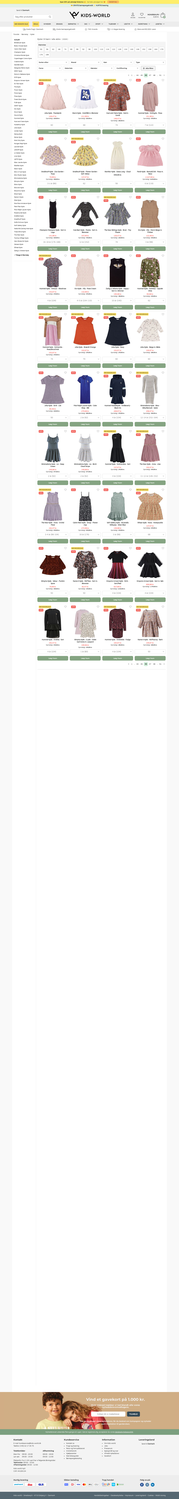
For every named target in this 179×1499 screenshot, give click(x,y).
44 (137, 75)
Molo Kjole (18, 184)
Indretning (144, 24)
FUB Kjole (17, 102)
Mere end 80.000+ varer (145, 29)
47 (150, 75)
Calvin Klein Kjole (20, 49)
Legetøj (160, 24)
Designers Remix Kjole (21, 68)
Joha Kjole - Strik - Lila (52, 406)
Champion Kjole (19, 52)
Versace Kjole (18, 244)
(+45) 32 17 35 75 (27, 1446)
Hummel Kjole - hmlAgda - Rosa (150, 113)
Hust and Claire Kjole (21, 121)
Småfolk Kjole (19, 216)
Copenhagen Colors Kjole (23, 58)
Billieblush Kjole (19, 43)
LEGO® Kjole (18, 150)
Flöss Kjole (18, 96)
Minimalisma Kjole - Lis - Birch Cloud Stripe (85, 465)
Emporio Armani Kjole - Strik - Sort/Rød (117, 582)
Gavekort (107, 1456)
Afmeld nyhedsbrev (111, 1453)
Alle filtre (148, 68)
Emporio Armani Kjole (21, 80)
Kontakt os (70, 1443)
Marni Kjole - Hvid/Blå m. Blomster (85, 113)
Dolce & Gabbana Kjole (22, 74)
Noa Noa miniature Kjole (22, 203)
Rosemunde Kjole (20, 213)
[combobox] (52, 125)
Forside (16, 34)
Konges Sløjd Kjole (20, 143)
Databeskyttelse (117, 1495)
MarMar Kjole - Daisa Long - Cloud (118, 172)
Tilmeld (133, 1414)
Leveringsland (140, 1495)
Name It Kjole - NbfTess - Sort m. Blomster (85, 582)
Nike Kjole (17, 200)
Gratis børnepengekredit (64, 29)
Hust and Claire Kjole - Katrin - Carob (117, 114)
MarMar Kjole (18, 165)
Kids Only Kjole (19, 140)
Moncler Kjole (19, 188)
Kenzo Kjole (18, 137)
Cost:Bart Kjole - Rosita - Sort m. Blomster (85, 231)
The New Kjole (19, 235)
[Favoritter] (65, 80)
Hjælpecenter (71, 1453)
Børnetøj (73, 24)
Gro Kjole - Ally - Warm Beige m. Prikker (150, 231)
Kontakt (18, 1439)
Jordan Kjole (18, 131)
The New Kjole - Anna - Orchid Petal (52, 524)
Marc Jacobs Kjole (20, 162)
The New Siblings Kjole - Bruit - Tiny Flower (117, 231)
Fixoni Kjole (18, 90)
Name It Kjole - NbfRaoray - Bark (150, 640)
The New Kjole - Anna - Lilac (150, 464)
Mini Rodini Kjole (20, 175)
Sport (99, 24)
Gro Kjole (17, 109)
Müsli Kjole (18, 194)
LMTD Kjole (18, 159)
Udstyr (128, 24)
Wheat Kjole (18, 247)
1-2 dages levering (116, 29)
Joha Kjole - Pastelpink (52, 113)
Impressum (129, 1495)
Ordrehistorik (71, 1451)
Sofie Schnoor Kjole (21, 222)
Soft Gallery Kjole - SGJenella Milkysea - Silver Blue (118, 524)
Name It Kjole (18, 197)
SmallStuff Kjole (19, 219)
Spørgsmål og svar (111, 1451)
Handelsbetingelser (101, 1495)
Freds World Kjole (20, 99)
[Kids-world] (89, 15)
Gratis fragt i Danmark (33, 29)
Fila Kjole (17, 87)
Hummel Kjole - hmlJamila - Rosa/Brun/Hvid (53, 348)
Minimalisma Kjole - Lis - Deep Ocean (52, 465)
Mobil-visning (161, 1495)
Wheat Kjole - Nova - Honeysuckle (150, 523)
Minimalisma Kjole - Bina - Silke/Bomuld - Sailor (150, 407)
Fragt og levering (72, 1446)
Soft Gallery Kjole (20, 225)
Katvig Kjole (18, 134)
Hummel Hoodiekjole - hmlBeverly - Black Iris (118, 407)
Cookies (151, 1495)
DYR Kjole (17, 77)
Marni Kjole (18, 169)
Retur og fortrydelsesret (75, 1448)
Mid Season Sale (21, 24)
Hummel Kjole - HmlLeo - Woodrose (52, 289)
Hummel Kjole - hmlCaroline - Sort (117, 464)
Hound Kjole (18, 115)
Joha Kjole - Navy (117, 347)
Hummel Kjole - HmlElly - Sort (53, 640)
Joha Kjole (17, 128)
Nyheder (47, 24)
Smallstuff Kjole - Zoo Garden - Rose (52, 173)
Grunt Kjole (18, 112)
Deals (35, 24)
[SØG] (50, 17)
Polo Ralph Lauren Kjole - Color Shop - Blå (85, 407)
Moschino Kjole (19, 191)
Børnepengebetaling (74, 1458)
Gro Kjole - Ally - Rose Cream (85, 289)
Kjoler (32, 34)
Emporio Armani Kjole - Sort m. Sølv (150, 581)
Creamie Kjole (19, 61)
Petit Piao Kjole (19, 206)
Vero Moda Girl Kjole (21, 241)
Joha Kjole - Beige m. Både (150, 347)
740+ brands (91, 29)
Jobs (106, 1446)
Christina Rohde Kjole (21, 55)
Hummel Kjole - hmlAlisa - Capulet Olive (150, 290)
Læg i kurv (53, 132)
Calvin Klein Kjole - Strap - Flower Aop (85, 524)
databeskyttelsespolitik (124, 1432)
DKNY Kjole (18, 71)
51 (160, 75)
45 (142, 75)
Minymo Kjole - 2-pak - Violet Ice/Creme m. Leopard (85, 641)
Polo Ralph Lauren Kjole (22, 210)
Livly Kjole (17, 156)
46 (146, 75)
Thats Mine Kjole (20, 232)
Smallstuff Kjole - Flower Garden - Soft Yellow (85, 173)
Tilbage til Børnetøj (21, 255)
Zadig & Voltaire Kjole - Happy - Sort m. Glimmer (118, 290)
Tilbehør (114, 24)
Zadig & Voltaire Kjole (21, 251)
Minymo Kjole (19, 181)
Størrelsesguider (72, 1456)
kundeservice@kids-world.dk (30, 1443)
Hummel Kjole (19, 118)
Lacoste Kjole (18, 147)
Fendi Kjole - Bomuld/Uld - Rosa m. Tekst (150, 173)
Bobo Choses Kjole (20, 46)
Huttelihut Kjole (19, 124)
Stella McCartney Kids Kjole (23, 228)
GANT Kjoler (18, 106)
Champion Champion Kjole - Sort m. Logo (53, 231)
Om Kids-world (110, 1443)
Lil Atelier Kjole (19, 153)
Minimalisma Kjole (20, 178)
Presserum (108, 1448)
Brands (59, 24)
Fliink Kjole (18, 93)
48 (154, 75)
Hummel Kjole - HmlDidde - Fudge (117, 640)
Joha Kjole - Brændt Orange (85, 347)
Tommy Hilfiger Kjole (21, 238)
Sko (87, 24)
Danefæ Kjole (18, 65)
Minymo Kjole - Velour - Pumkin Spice (53, 582)
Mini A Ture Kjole (20, 172)
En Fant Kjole (18, 84)
